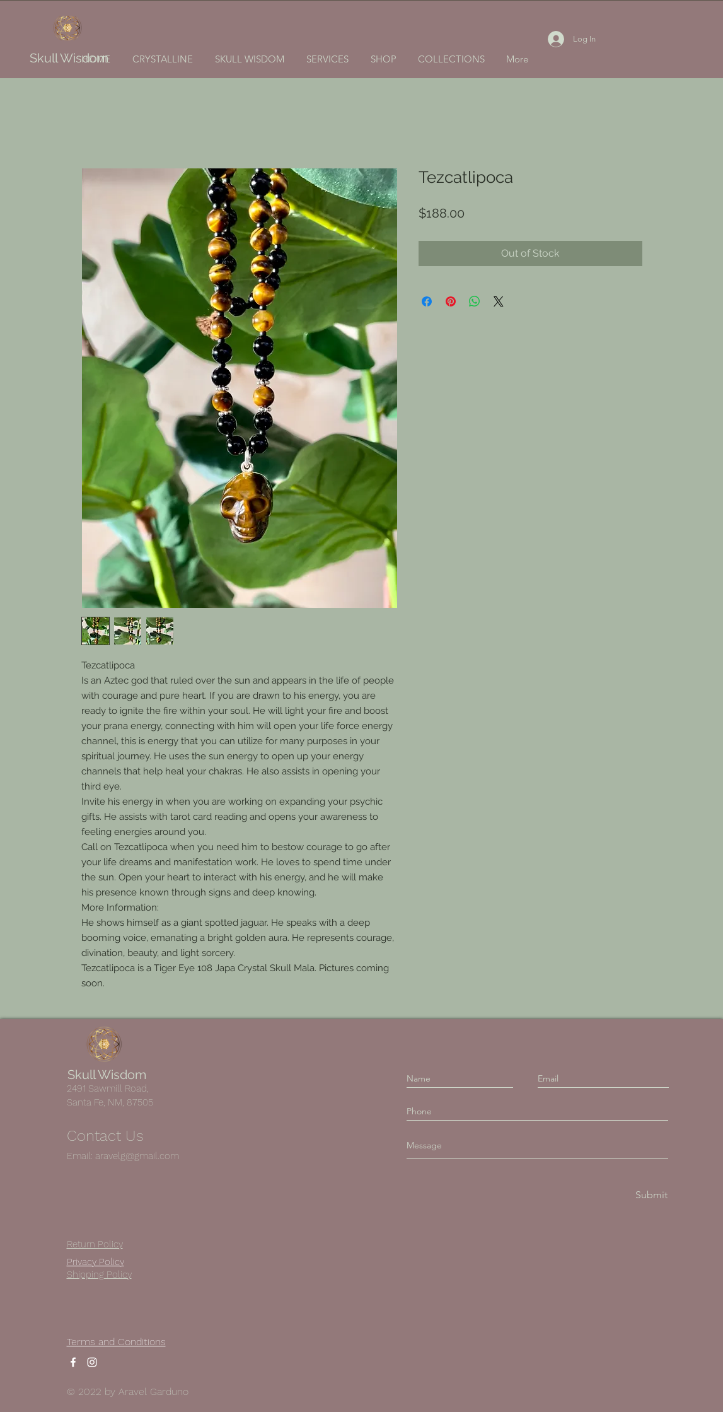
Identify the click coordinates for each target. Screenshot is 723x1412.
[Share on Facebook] (426, 301)
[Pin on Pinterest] (450, 301)
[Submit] (650, 1195)
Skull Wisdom (69, 58)
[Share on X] (498, 301)
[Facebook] (73, 1362)
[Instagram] (92, 1362)
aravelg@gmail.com (137, 1156)
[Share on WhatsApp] (474, 301)
